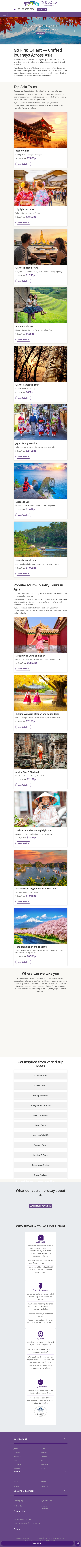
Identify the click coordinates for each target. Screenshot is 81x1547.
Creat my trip (18, 1501)
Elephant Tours (41, 1145)
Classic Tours (40, 1085)
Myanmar (17, 1457)
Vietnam (44, 1453)
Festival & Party (40, 1155)
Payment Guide (46, 1501)
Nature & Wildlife (41, 1135)
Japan (16, 1449)
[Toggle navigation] (5, 15)
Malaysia (17, 1468)
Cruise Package (40, 1175)
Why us (16, 1486)
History (43, 1481)
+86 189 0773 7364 (25, 9)
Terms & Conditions (45, 1507)
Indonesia (17, 1464)
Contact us (44, 1486)
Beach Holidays (40, 1115)
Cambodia (44, 1457)
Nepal (43, 1460)
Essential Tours (40, 1075)
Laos (15, 1460)
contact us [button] (42, 9)
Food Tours (40, 1125)
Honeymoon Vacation (40, 1105)
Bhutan (43, 1468)
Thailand (17, 1453)
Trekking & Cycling (40, 1165)
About (16, 1481)
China (43, 1449)
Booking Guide (19, 1506)
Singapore (44, 1464)
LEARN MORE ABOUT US (40, 1206)
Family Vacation (40, 1095)
